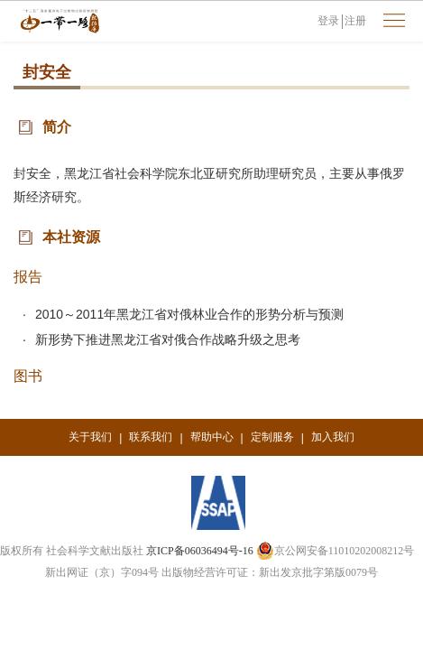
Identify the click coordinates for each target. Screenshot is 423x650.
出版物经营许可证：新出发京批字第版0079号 (269, 572)
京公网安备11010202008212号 (335, 551)
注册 (355, 20)
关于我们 (90, 437)
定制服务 (272, 437)
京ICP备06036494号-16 (199, 550)
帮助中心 (212, 437)
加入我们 (332, 437)
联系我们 (150, 437)
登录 (328, 20)
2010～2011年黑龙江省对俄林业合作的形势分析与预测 (189, 314)
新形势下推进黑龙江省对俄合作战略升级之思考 (167, 339)
